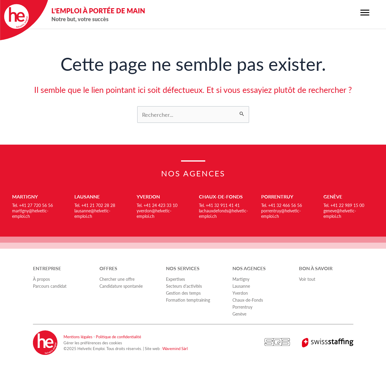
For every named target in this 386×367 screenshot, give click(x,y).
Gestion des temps (183, 293)
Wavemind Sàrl (175, 348)
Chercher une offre (117, 279)
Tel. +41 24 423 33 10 (157, 205)
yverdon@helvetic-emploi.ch (154, 213)
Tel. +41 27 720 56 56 (32, 205)
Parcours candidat (49, 286)
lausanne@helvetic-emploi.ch (92, 213)
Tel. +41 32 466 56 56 (281, 205)
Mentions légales (77, 336)
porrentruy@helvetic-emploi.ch (281, 213)
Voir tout (307, 279)
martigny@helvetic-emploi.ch (30, 213)
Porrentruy (277, 196)
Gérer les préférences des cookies (92, 343)
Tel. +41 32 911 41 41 (219, 205)
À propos (41, 279)
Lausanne (87, 196)
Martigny (25, 196)
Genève (332, 196)
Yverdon (148, 196)
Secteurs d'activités (184, 286)
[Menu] (365, 13)
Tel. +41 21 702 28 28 (94, 205)
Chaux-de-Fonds (221, 196)
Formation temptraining (188, 300)
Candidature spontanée (121, 286)
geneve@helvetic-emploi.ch (339, 213)
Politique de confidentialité (118, 336)
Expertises (175, 279)
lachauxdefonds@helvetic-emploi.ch (223, 213)
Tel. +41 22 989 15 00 (343, 205)
